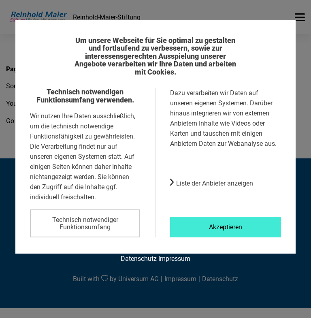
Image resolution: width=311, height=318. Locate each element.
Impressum (174, 258)
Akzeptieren (225, 226)
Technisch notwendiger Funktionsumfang (85, 223)
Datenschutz (139, 258)
